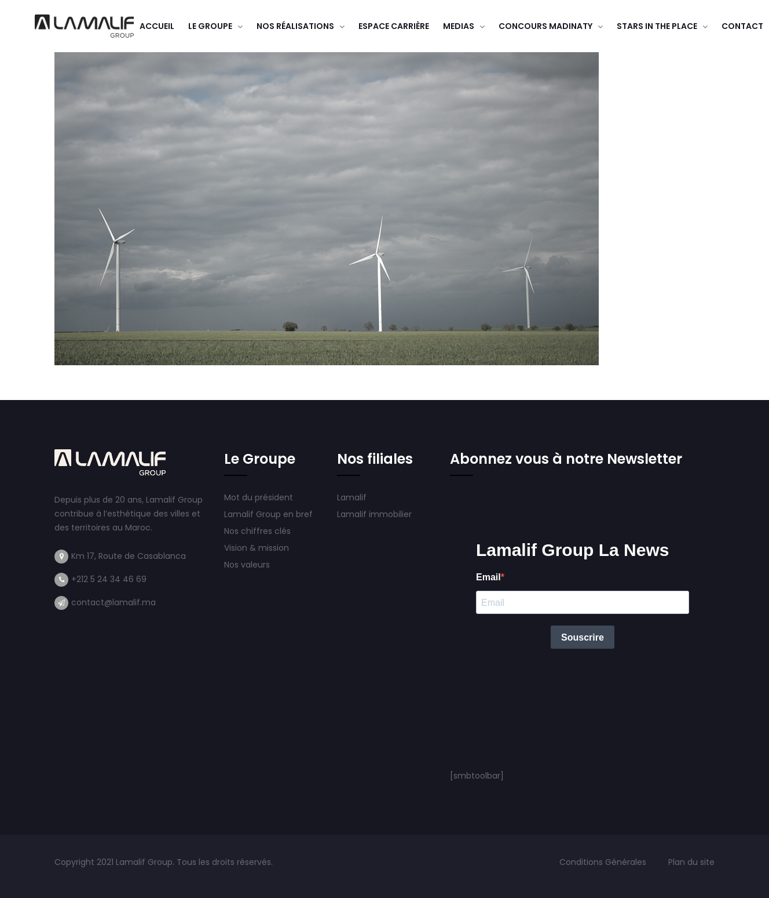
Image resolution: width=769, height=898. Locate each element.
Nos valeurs (248, 564)
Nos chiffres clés (257, 531)
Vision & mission (257, 548)
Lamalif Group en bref (268, 514)
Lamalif (352, 497)
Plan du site (691, 862)
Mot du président (258, 497)
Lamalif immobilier (374, 514)
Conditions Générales (604, 862)
